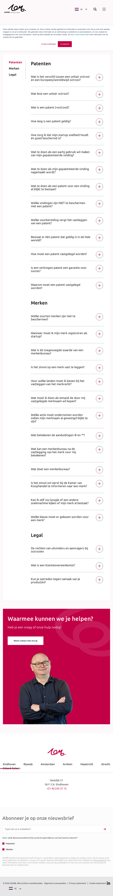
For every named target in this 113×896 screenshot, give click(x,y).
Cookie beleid (79, 35)
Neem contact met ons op (25, 641)
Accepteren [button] (64, 44)
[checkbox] (56, 846)
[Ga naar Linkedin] (108, 884)
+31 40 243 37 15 (56, 788)
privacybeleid (99, 860)
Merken (14, 68)
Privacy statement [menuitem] (77, 883)
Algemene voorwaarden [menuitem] (55, 883)
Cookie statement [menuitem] (97, 883)
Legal (12, 74)
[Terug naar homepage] (17, 10)
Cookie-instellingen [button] (48, 44)
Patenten (15, 62)
